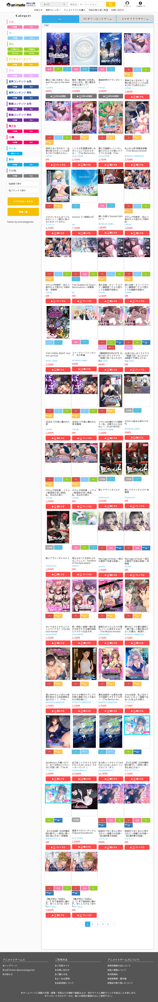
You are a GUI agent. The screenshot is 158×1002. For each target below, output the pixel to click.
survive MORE (77, 156)
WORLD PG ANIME (106, 429)
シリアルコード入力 (23, 201)
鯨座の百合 (103, 360)
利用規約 (113, 974)
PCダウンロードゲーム (97, 19)
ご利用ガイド (62, 965)
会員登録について (64, 982)
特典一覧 (23, 211)
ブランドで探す (17, 190)
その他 (12, 170)
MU (73, 292)
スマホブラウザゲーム (135, 19)
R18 (31, 27)
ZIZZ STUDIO (77, 838)
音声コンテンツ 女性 (20, 81)
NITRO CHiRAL (52, 360)
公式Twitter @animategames (19, 969)
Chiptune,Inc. (104, 497)
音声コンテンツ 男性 (20, 92)
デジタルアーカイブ (20, 59)
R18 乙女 (15, 53)
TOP (46, 25)
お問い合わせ (62, 969)
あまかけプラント (132, 770)
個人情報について (117, 969)
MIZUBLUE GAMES (106, 224)
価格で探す (15, 183)
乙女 (11, 21)
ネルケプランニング (80, 87)
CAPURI (128, 88)
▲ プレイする (58, 164)
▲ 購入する (137, 96)
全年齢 (14, 27)
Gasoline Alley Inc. (79, 770)
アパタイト (50, 224)
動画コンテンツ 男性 (20, 115)
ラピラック (103, 838)
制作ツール (15, 153)
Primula (101, 87)
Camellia (49, 87)
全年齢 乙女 (15, 49)
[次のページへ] (112, 924)
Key (73, 224)
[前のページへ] (82, 924)
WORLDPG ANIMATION (134, 156)
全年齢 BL (31, 49)
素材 (11, 159)
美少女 (12, 126)
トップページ (10, 965)
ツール (12, 148)
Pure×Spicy (51, 906)
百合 (11, 70)
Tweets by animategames (20, 221)
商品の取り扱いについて (120, 982)
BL (10, 33)
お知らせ (8, 974)
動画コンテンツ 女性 (20, 103)
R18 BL (31, 53)
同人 (11, 44)
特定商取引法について (119, 965)
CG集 (11, 137)
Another (101, 566)
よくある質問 (62, 978)
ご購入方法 (61, 974)
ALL (60, 19)
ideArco (75, 565)
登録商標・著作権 (117, 978)
